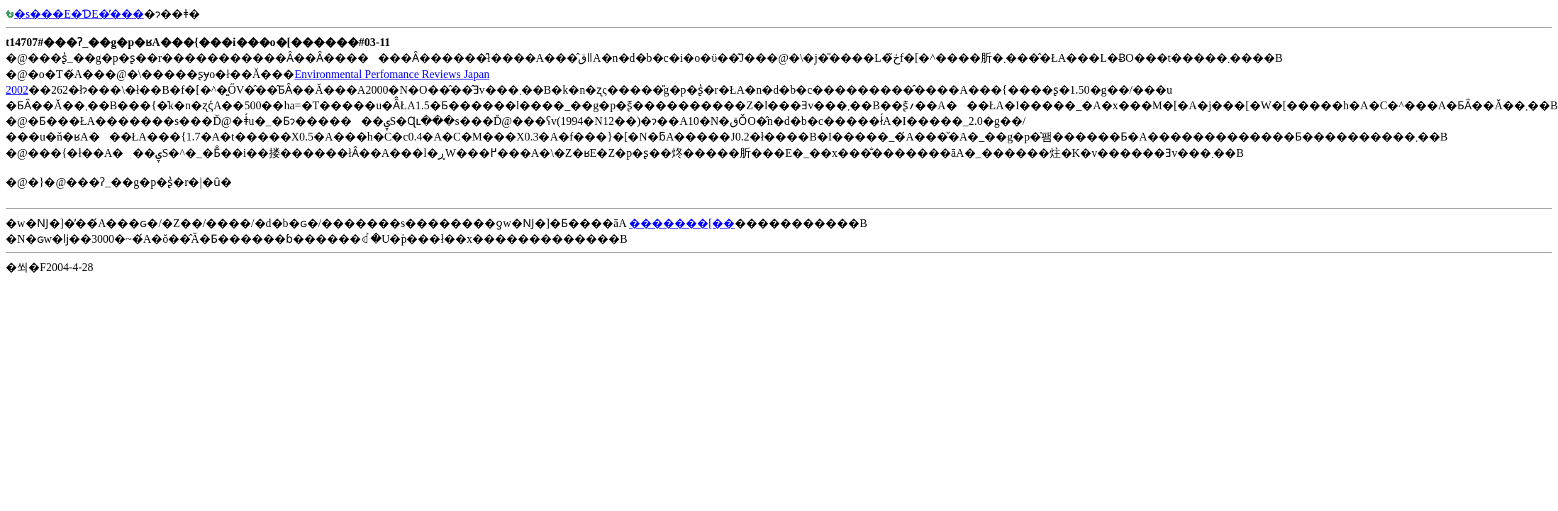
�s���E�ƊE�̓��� (75, 14)
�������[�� (682, 223)
